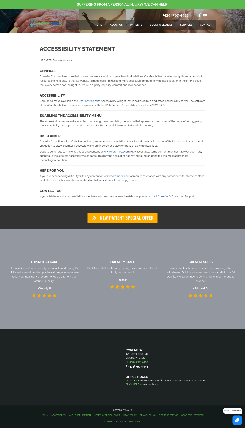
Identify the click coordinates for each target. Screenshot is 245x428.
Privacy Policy (148, 415)
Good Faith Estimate (192, 415)
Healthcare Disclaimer (107, 415)
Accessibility (58, 415)
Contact (206, 24)
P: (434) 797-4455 (137, 361)
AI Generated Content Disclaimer (122, 421)
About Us (116, 24)
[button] (123, 218)
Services (186, 24)
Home (98, 24)
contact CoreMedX (159, 196)
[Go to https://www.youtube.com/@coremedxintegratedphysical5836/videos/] (204, 15)
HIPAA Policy (130, 415)
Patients (136, 24)
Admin (45, 415)
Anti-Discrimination (80, 415)
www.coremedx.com (117, 151)
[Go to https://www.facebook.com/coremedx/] (199, 15)
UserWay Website (89, 100)
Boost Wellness (161, 24)
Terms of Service (168, 415)
